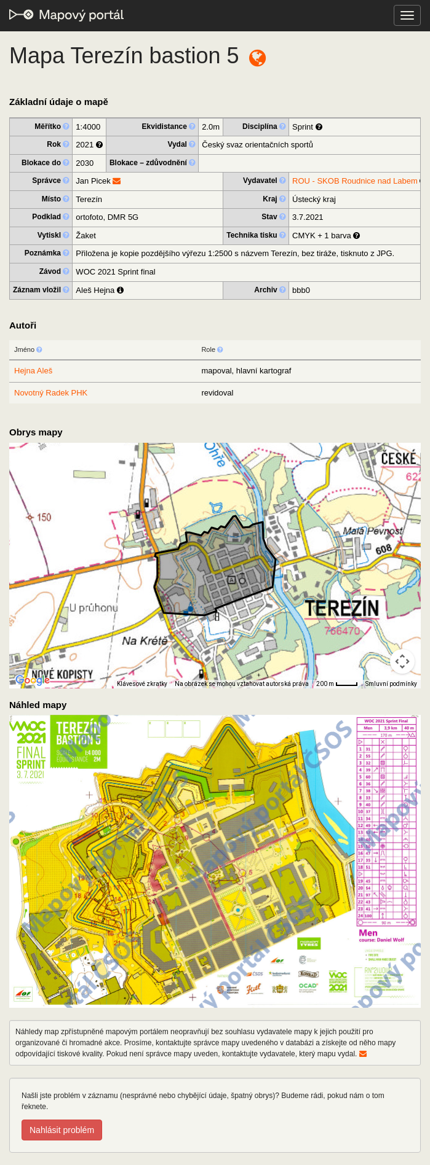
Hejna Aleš (33, 370)
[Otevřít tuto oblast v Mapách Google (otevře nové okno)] (32, 680)
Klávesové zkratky (142, 683)
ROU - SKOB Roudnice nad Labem (355, 180)
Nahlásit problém (62, 1130)
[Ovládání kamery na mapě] (402, 661)
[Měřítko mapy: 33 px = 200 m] (337, 684)
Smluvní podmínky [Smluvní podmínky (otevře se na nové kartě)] (391, 683)
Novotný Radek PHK (50, 392)
